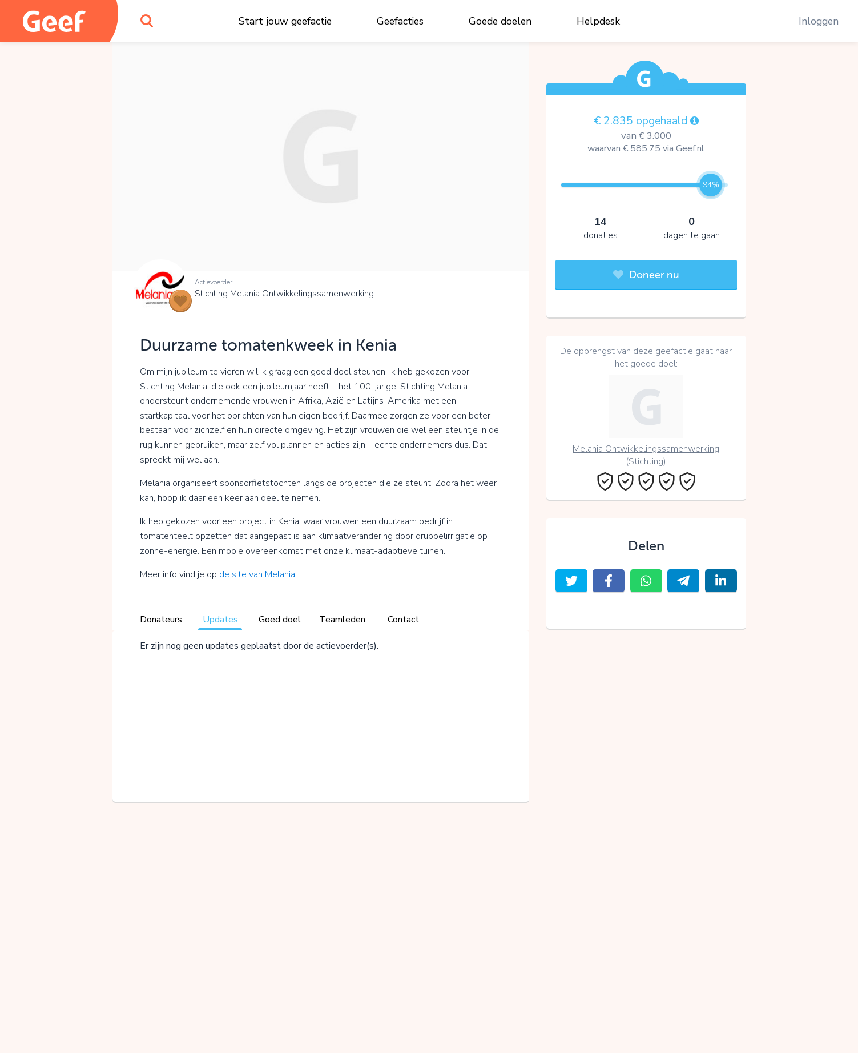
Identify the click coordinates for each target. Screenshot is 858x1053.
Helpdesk (598, 21)
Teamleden (342, 619)
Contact (403, 619)
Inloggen (819, 21)
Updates (220, 619)
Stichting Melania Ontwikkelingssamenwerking (284, 293)
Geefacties (400, 21)
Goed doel (280, 619)
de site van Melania (257, 574)
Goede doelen (500, 21)
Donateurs (161, 619)
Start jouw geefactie (285, 21)
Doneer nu (646, 274)
